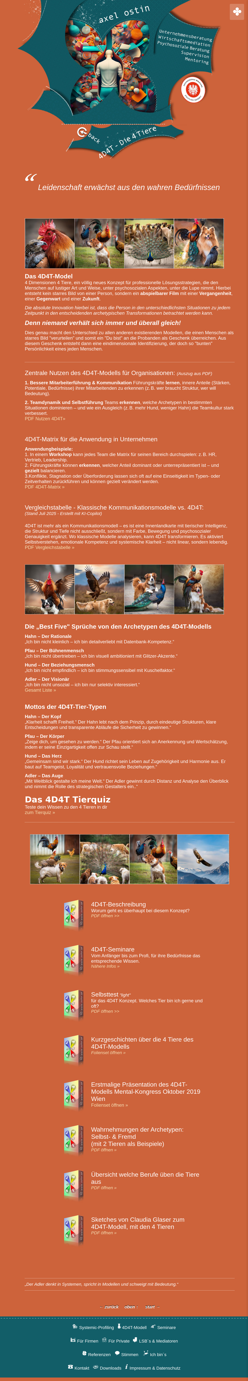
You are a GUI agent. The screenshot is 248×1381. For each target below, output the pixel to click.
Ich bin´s (154, 1354)
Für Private (115, 1341)
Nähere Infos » (105, 966)
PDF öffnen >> (105, 915)
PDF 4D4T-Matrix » (45, 486)
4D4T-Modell (131, 1327)
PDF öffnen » (104, 1149)
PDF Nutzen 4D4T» (45, 418)
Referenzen (101, 1354)
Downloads (107, 1368)
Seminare (161, 1327)
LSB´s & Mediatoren (154, 1341)
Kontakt (80, 1368)
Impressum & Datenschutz (150, 1368)
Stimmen (126, 1354)
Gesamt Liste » (40, 690)
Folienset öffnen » (108, 1052)
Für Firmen (87, 1341)
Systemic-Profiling (96, 1327)
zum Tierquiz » (40, 812)
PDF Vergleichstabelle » (49, 547)
